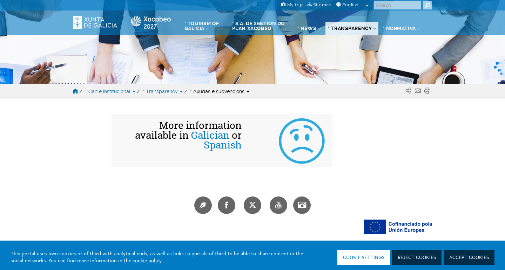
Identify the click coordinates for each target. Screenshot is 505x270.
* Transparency (163, 91)
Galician (210, 135)
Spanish (223, 145)
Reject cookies (417, 257)
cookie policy (147, 260)
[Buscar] (397, 5)
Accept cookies (469, 257)
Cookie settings (363, 257)
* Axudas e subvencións (219, 91)
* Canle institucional (111, 91)
